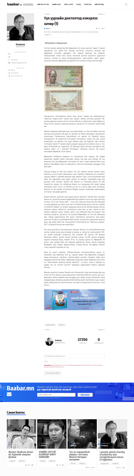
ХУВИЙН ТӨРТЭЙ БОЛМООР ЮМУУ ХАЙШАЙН (47, 454)
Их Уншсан (13, 73)
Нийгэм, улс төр (43, 4)
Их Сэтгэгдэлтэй (15, 76)
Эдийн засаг (56, 4)
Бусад (78, 4)
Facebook (13, 60)
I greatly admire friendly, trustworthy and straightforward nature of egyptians (112, 456)
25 (103, 28)
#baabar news (104, 463)
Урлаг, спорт (68, 4)
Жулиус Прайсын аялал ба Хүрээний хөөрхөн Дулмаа (20, 454)
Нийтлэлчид (99, 4)
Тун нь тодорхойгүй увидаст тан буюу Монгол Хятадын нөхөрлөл (79, 455)
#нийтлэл (61, 325)
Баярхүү (48, 28)
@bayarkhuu (20, 47)
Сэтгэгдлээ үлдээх (53, 373)
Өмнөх (47, 14)
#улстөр (73, 463)
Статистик (87, 4)
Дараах (102, 14)
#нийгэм (12, 461)
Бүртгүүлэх (85, 395)
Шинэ (11, 70)
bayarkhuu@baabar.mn (17, 63)
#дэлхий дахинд (50, 325)
